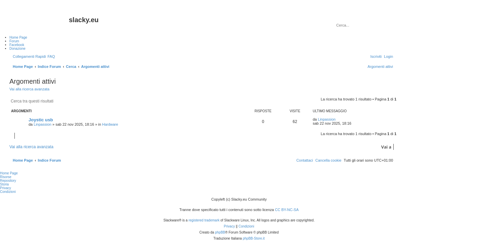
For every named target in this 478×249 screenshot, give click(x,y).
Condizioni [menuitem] (8, 192)
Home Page (9, 173)
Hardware (110, 124)
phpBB (220, 232)
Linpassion (42, 124)
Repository (8, 180)
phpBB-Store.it (254, 238)
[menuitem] (51, 56)
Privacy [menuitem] (5, 188)
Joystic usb (41, 119)
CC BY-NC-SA (287, 210)
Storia (4, 184)
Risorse (5, 177)
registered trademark (203, 220)
